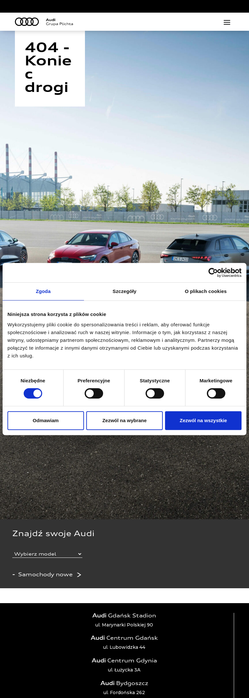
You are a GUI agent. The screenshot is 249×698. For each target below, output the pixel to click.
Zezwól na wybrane (124, 420)
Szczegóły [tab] (124, 291)
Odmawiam (46, 420)
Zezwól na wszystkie (203, 420)
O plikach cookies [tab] (206, 291)
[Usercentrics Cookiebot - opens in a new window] (213, 272)
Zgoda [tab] (43, 291)
